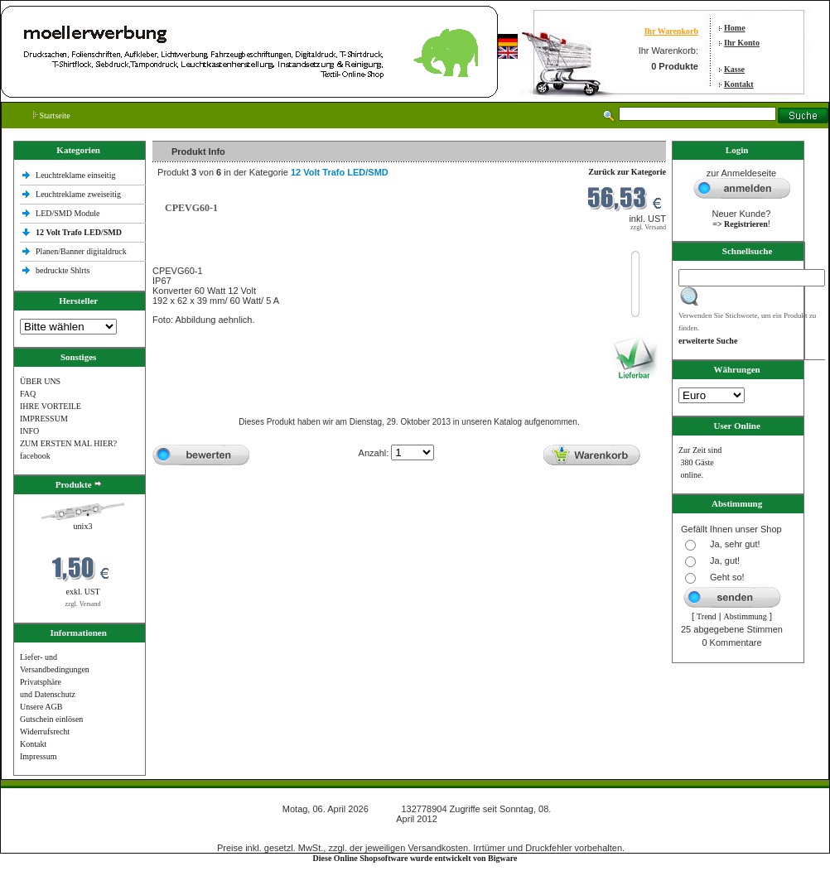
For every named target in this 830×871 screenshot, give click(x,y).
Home (735, 27)
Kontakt (739, 84)
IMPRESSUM (44, 418)
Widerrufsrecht (45, 731)
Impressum (38, 756)
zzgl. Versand (83, 604)
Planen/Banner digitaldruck (81, 251)
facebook (35, 455)
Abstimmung (745, 616)
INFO (29, 430)
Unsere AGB (41, 706)
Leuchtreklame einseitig (77, 175)
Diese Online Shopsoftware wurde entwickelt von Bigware (415, 858)
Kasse (734, 69)
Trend (707, 616)
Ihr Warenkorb (671, 31)
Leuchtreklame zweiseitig (79, 194)
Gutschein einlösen (51, 719)
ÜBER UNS (40, 381)
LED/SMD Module (68, 213)
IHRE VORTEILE (50, 406)
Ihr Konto (742, 42)
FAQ (28, 393)
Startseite (51, 115)
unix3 (83, 526)
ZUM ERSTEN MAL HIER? (68, 443)
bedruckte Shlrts (62, 270)
